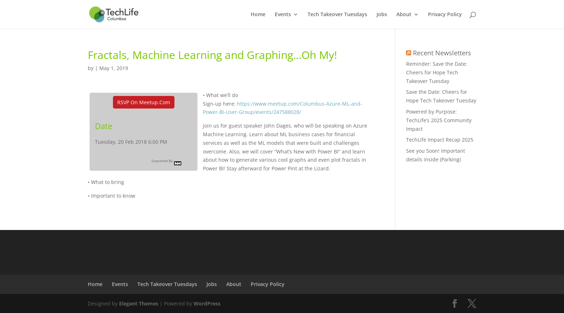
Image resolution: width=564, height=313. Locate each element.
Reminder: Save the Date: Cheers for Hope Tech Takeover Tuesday (436, 72)
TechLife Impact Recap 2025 (439, 139)
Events (283, 15)
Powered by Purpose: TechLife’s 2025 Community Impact (439, 120)
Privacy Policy (445, 15)
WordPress (207, 303)
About (403, 15)
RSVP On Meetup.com (143, 102)
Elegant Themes (138, 303)
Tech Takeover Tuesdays (337, 15)
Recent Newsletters (442, 53)
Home (258, 15)
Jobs (382, 15)
